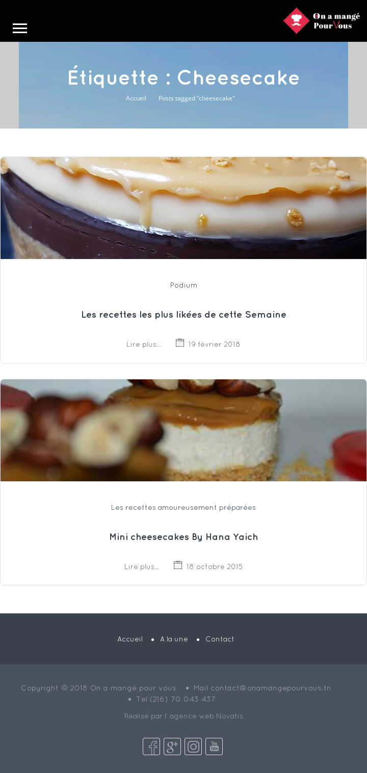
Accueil (136, 98)
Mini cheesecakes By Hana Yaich (183, 536)
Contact (219, 639)
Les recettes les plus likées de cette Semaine (183, 314)
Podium (183, 285)
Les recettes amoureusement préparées (183, 507)
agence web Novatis (206, 716)
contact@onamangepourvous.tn (271, 687)
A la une (174, 639)
